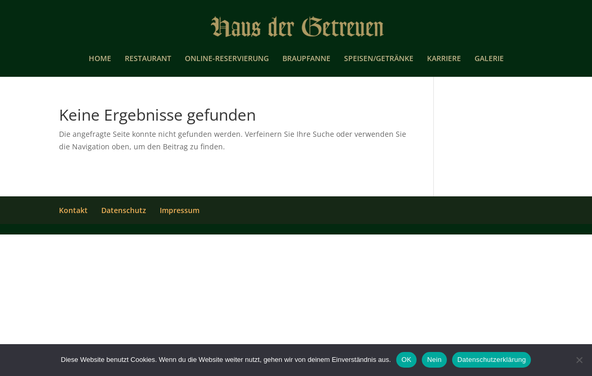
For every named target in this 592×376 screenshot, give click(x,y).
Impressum (179, 210)
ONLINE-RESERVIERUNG (227, 59)
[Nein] (579, 360)
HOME (100, 59)
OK (406, 359)
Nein (434, 359)
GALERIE (489, 59)
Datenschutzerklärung (491, 359)
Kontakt (73, 210)
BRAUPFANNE (306, 59)
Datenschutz (123, 210)
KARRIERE (444, 59)
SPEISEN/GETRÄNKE (378, 59)
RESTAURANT (148, 59)
